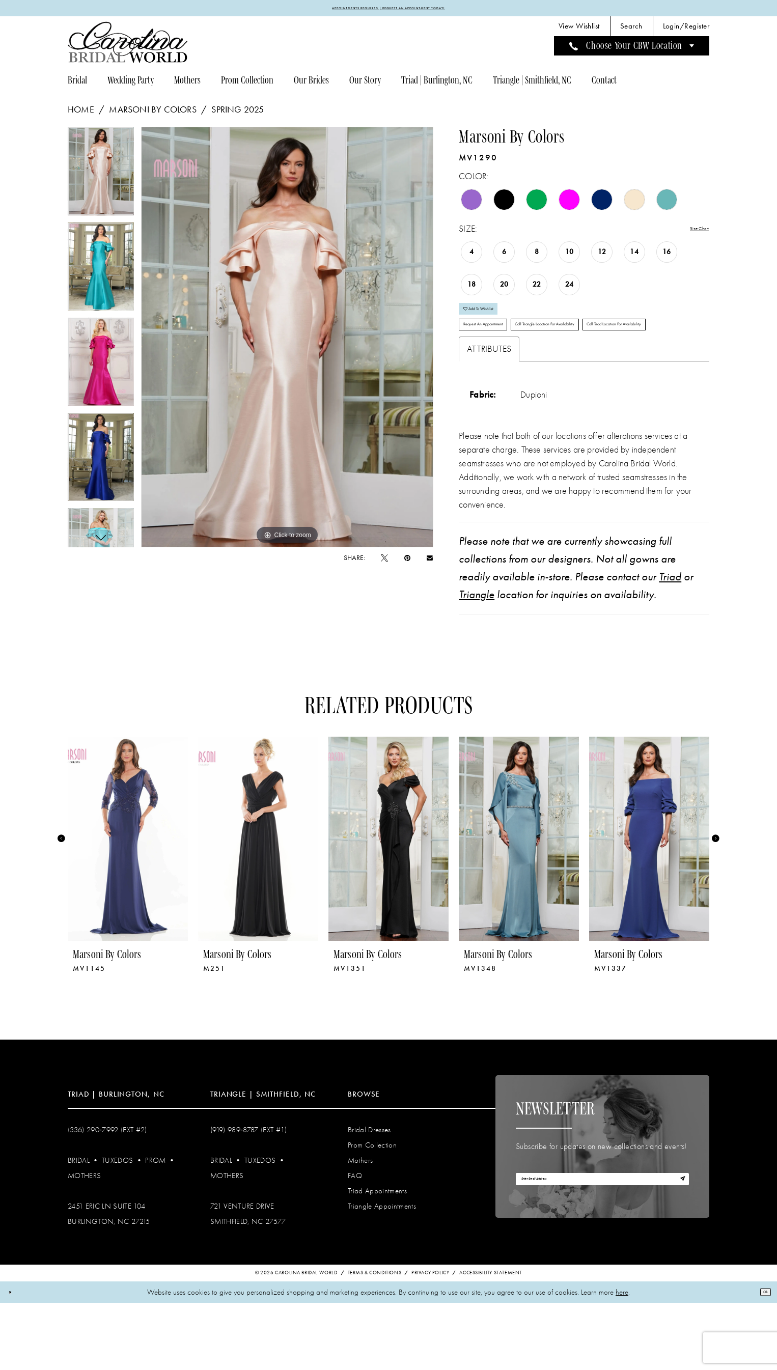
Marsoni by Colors (152, 114)
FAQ (355, 1241)
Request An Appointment (505, 354)
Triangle (476, 660)
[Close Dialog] (14, 1359)
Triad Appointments (377, 1257)
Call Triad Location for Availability (519, 385)
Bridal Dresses (369, 1195)
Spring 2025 (237, 114)
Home (81, 114)
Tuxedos (117, 1226)
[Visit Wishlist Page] (579, 31)
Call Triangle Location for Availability (625, 354)
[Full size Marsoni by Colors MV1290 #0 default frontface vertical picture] (287, 341)
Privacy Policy (430, 1340)
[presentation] (128, 905)
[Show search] (631, 31)
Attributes (489, 415)
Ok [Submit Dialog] (760, 1358)
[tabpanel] (101, 179)
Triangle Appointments (382, 1272)
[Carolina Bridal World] (128, 46)
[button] (686, 31)
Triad (670, 643)
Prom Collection (372, 1211)
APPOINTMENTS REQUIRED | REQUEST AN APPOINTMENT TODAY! (389, 10)
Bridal (79, 1226)
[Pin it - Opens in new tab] (407, 562)
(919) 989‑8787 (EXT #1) (248, 1195)
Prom (155, 1226)
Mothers (84, 1241)
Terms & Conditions (375, 1340)
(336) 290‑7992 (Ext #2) (107, 1195)
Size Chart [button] (690, 234)
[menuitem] (579, 31)
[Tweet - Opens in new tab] (384, 562)
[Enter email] (602, 1251)
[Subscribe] (677, 1251)
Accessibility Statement (490, 1340)
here (622, 1359)
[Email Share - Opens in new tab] (429, 562)
